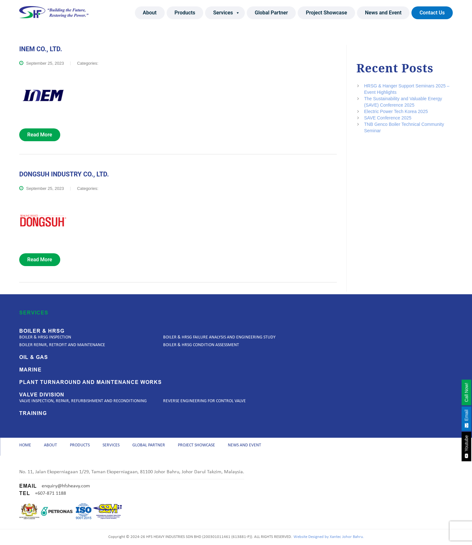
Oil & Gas (33, 355)
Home (25, 444)
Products (185, 13)
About (150, 13)
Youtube (466, 446)
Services (226, 13)
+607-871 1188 (50, 493)
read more (39, 135)
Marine (30, 367)
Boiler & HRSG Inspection (45, 335)
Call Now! (466, 392)
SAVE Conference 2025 (387, 117)
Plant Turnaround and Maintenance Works (90, 380)
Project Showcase (326, 13)
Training (33, 411)
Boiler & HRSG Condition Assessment (201, 342)
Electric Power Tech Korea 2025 (396, 111)
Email (466, 418)
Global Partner (271, 13)
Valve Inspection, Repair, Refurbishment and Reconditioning (83, 398)
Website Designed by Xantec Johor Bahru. (329, 537)
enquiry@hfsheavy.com (66, 486)
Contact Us (432, 13)
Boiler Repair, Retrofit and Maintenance (62, 342)
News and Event (383, 13)
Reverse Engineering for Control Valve (204, 398)
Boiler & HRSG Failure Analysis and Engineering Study (219, 335)
